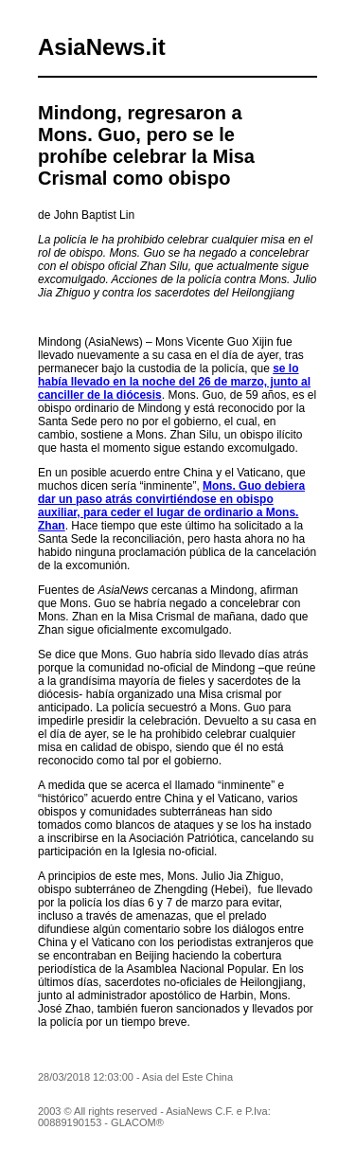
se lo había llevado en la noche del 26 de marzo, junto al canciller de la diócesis (174, 382)
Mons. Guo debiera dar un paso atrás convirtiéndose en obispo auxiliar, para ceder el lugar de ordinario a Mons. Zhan (171, 505)
